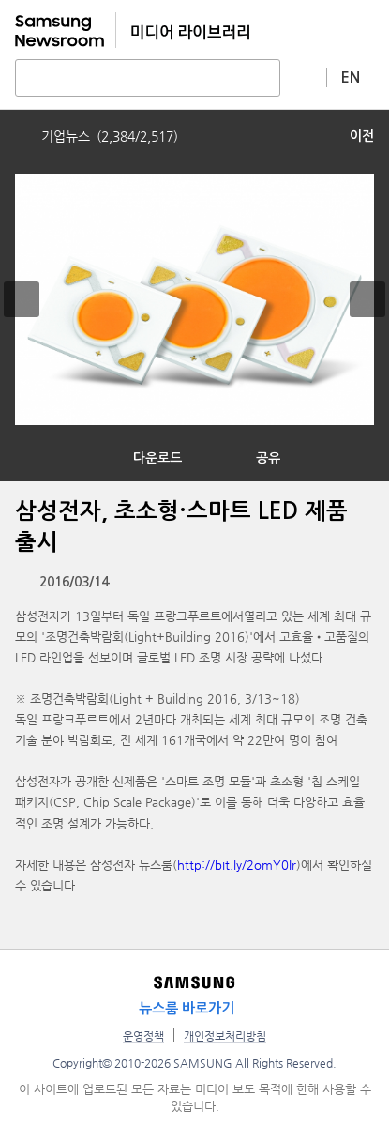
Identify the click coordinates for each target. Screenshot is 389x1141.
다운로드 (157, 457)
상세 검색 (304, 77)
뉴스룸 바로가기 (186, 1008)
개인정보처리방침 (225, 1035)
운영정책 (143, 1035)
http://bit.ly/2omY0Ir (236, 865)
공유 (268, 457)
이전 (362, 136)
